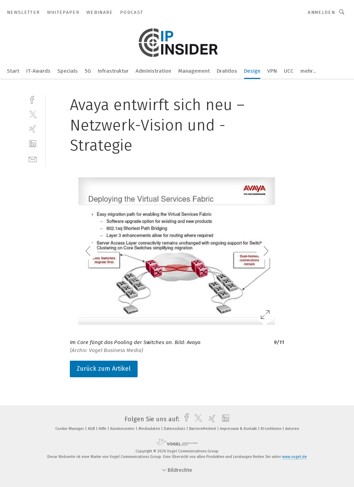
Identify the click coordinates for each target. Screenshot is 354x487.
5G (88, 71)
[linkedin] (32, 143)
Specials (67, 71)
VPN (272, 71)
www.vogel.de (294, 456)
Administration (153, 71)
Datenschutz (175, 428)
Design (252, 71)
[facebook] (32, 99)
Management (194, 71)
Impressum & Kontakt (239, 428)
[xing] (32, 129)
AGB (92, 428)
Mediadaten (150, 428)
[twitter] (32, 114)
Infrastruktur (113, 71)
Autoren (292, 428)
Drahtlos (227, 71)
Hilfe (103, 428)
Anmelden (321, 12)
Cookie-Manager (70, 428)
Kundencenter (123, 428)
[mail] (32, 158)
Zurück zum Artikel (104, 368)
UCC (289, 71)
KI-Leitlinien (271, 428)
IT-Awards (38, 71)
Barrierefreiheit (203, 428)
